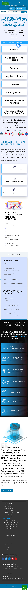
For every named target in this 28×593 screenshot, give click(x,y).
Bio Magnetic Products (10, 526)
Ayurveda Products (9, 520)
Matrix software (8, 508)
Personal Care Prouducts (11, 522)
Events (6, 540)
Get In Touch (7, 490)
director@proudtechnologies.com (13, 2)
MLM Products (6, 518)
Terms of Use (7, 546)
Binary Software (8, 510)
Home (5, 538)
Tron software (8, 516)
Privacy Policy (8, 547)
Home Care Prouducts (10, 524)
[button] (24, 12)
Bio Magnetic (7, 528)
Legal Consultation (9, 544)
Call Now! (5, 4)
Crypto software (8, 514)
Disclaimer (7, 549)
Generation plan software (11, 512)
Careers (6, 542)
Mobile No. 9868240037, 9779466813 (13, 5)
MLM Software (8, 506)
